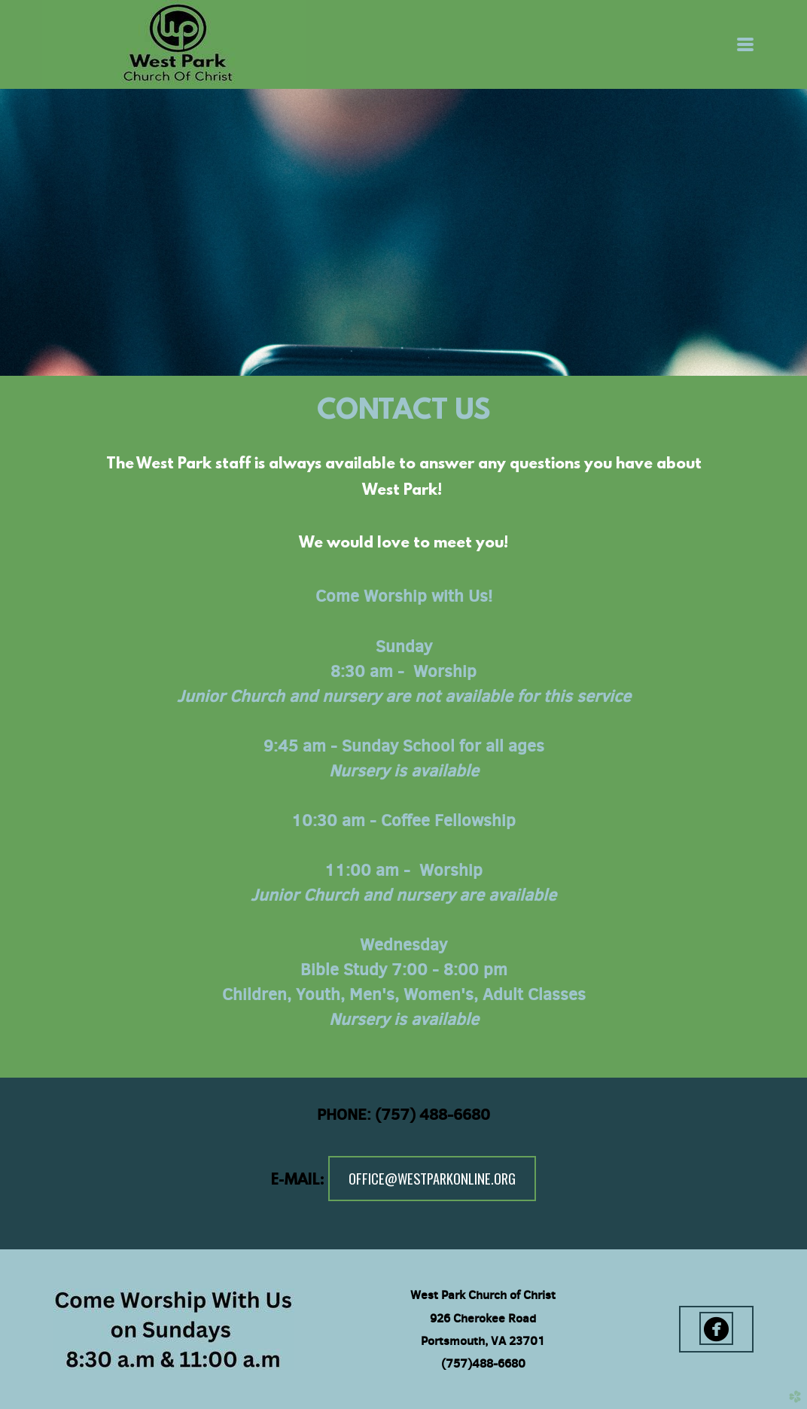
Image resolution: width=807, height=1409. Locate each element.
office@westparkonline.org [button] (432, 1178)
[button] (716, 1329)
